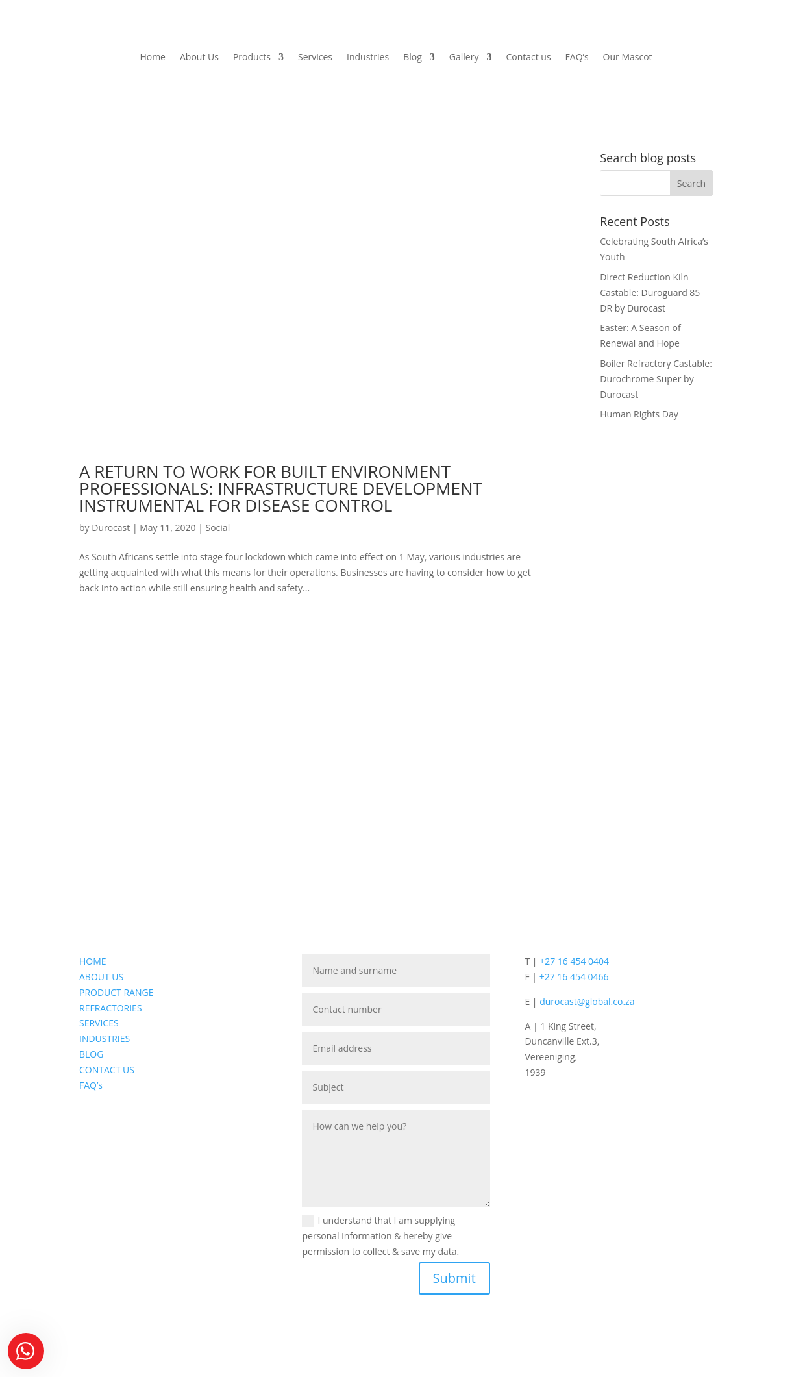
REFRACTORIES (110, 1008)
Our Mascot (627, 58)
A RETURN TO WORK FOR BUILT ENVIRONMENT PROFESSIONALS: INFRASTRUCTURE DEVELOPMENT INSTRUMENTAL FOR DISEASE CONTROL (280, 488)
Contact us (528, 58)
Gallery (464, 58)
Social (218, 527)
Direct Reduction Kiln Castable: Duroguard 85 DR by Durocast (650, 292)
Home (153, 58)
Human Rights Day (639, 414)
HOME (92, 961)
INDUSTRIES (104, 1038)
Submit (454, 1278)
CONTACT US (106, 1069)
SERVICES (99, 1023)
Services (315, 58)
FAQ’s (577, 58)
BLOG (91, 1054)
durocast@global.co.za (586, 1001)
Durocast (111, 527)
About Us (199, 58)
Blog (412, 58)
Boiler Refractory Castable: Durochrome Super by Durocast (656, 379)
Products (252, 58)
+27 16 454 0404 (574, 961)
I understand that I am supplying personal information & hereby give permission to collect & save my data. (380, 1236)
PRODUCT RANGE (116, 992)
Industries (368, 58)
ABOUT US (101, 977)
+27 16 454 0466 (574, 977)
